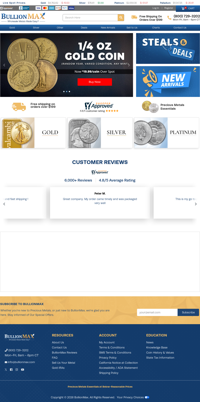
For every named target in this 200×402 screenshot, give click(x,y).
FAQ (54, 357)
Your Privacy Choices (133, 397)
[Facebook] (11, 369)
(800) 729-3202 (16, 350)
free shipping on (150, 16)
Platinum (119, 3)
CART (189, 8)
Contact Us (180, 27)
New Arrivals (108, 27)
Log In (156, 8)
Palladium (165, 3)
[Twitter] (6, 369)
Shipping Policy (108, 372)
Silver (82, 3)
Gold (43, 3)
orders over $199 (150, 19)
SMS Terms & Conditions (115, 352)
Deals (84, 27)
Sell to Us (132, 27)
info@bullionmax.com (21, 362)
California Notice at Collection (118, 362)
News (149, 342)
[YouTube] (22, 369)
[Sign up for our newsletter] (157, 312)
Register (168, 8)
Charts (156, 27)
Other (60, 27)
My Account (107, 342)
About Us (58, 342)
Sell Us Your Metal (63, 362)
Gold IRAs (58, 367)
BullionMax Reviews (64, 352)
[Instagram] (17, 369)
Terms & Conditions (112, 347)
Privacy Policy (108, 357)
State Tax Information (160, 357)
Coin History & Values (160, 352)
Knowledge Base (156, 347)
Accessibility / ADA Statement (118, 367)
